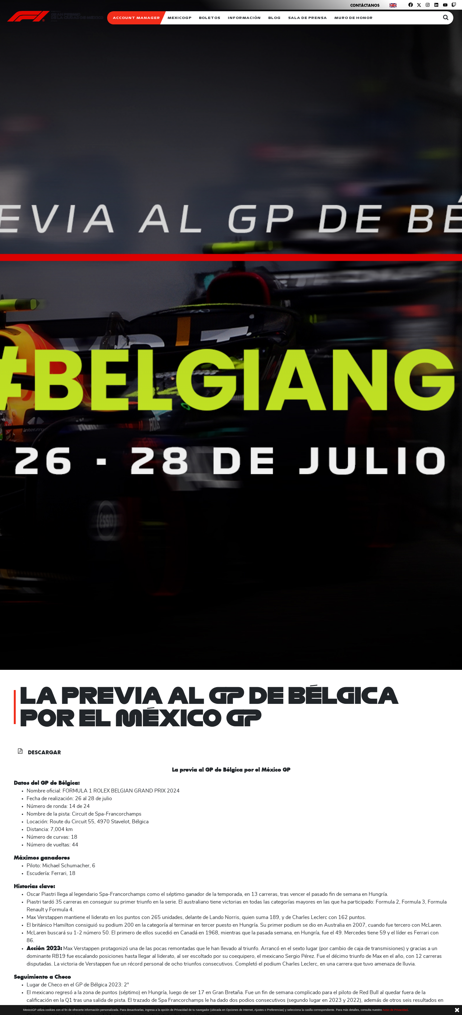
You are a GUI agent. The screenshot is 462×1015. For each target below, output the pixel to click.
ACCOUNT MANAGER (136, 18)
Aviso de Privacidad (395, 1009)
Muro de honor (353, 18)
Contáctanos (365, 5)
